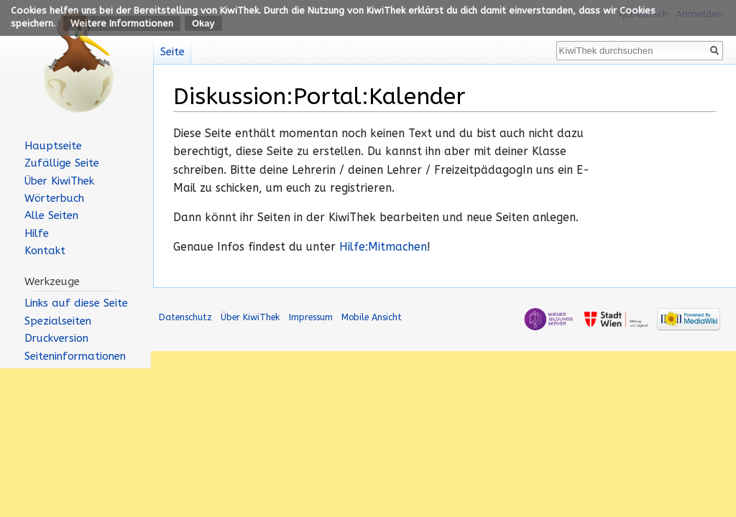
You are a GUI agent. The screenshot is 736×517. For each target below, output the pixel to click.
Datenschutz (185, 317)
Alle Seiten (51, 215)
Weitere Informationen (121, 23)
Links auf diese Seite (76, 303)
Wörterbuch (54, 198)
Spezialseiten (57, 321)
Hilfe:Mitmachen (383, 247)
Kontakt (44, 250)
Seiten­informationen (75, 356)
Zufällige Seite (61, 163)
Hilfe (36, 233)
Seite (172, 52)
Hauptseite (53, 145)
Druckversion (56, 338)
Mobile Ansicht (371, 317)
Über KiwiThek (59, 180)
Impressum (311, 317)
